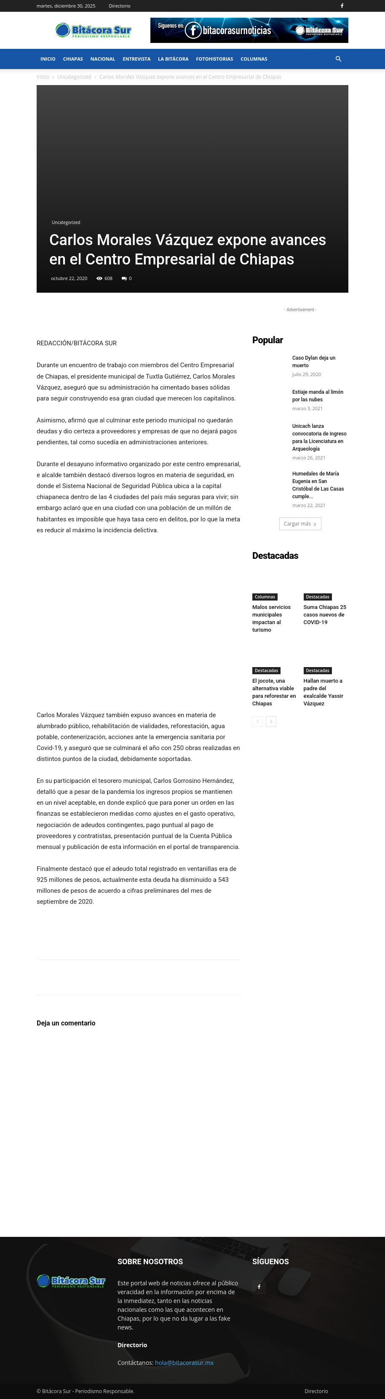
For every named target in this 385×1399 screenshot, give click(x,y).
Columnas (254, 59)
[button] (338, 59)
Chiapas (73, 59)
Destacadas (317, 597)
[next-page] (271, 721)
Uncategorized (74, 76)
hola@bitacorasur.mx (184, 1363)
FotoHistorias (214, 59)
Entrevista (137, 59)
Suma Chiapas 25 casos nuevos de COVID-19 (325, 615)
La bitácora (173, 59)
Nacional (103, 59)
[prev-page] (257, 721)
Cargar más (300, 523)
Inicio (48, 59)
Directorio (119, 6)
